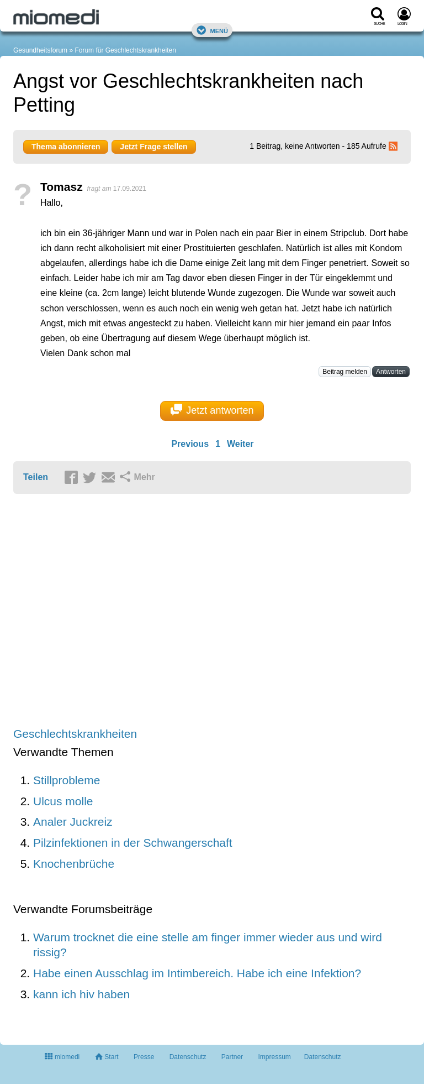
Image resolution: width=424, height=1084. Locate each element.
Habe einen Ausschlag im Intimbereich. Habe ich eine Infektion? (197, 973)
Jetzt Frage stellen (153, 146)
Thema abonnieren (65, 146)
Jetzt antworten (212, 410)
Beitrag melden (344, 372)
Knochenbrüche (73, 863)
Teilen (35, 477)
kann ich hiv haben (81, 994)
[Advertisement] (184, 611)
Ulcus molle (63, 801)
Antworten (391, 372)
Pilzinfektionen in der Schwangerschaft (132, 842)
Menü (212, 30)
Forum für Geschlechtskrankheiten (125, 50)
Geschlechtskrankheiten (75, 733)
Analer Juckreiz (73, 821)
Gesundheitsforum (40, 50)
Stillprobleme (66, 780)
